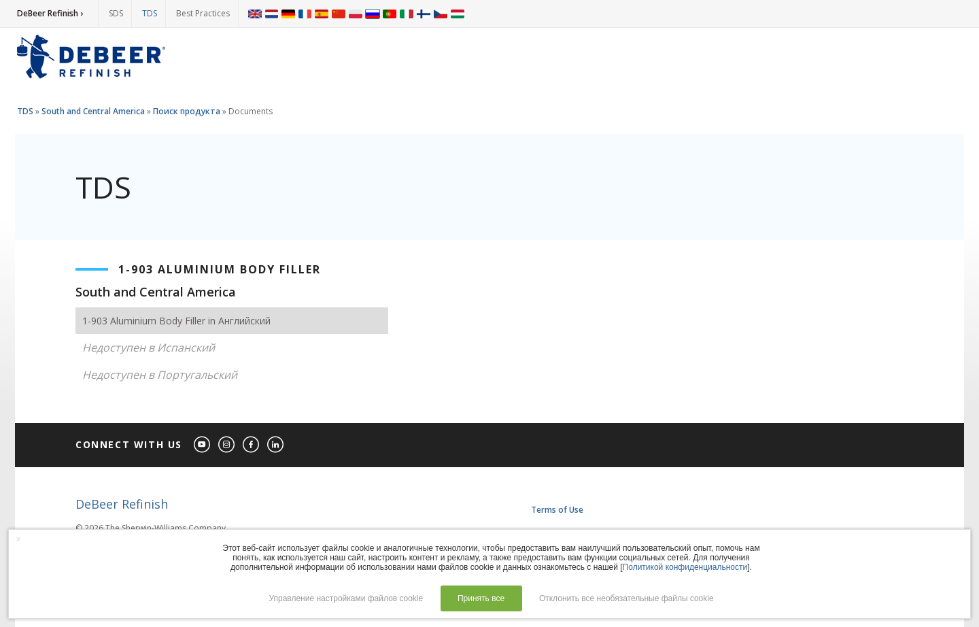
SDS (116, 13)
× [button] (18, 539)
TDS (149, 13)
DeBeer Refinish (121, 504)
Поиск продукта (186, 111)
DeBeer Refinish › (50, 13)
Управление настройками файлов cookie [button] (346, 598)
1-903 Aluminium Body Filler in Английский (176, 320)
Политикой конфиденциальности (685, 567)
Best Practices (203, 13)
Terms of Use (557, 509)
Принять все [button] (481, 598)
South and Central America (93, 111)
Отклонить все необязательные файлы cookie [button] (626, 598)
